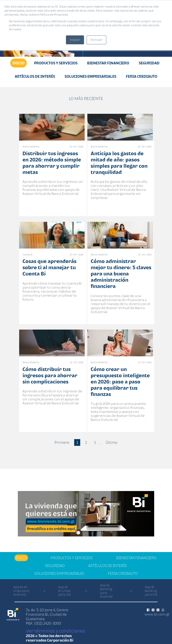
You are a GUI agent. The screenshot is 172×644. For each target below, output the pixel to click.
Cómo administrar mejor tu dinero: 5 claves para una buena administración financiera (121, 273)
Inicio (18, 63)
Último (111, 442)
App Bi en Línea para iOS (64, 590)
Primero (62, 442)
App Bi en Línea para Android (21, 590)
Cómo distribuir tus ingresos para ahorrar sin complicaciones (50, 375)
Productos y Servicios (56, 63)
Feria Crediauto (141, 76)
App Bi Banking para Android (106, 590)
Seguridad (149, 63)
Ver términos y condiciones (55, 631)
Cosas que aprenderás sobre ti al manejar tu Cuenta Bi (49, 267)
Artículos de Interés (35, 76)
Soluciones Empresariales (90, 76)
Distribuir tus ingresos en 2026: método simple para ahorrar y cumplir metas (52, 162)
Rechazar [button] (96, 39)
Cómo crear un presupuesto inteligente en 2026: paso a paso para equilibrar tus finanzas (120, 381)
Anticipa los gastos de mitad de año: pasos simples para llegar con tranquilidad (119, 162)
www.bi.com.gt (157, 614)
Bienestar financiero (108, 63)
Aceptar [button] (75, 39)
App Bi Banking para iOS (151, 590)
